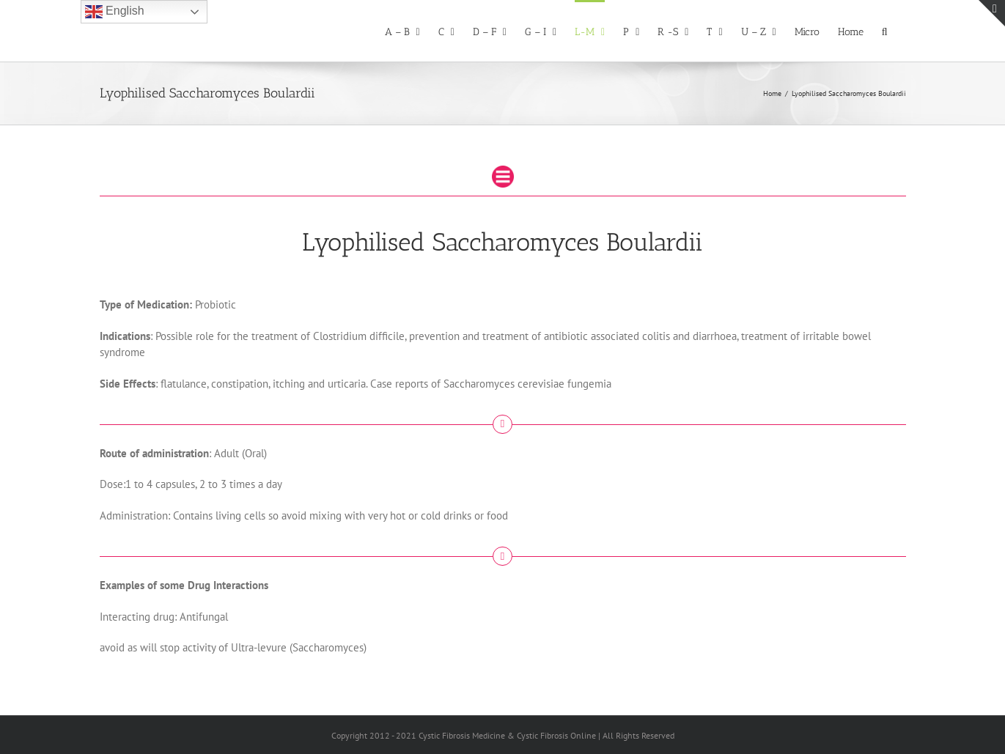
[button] (885, 31)
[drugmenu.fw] (503, 171)
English (114, 12)
